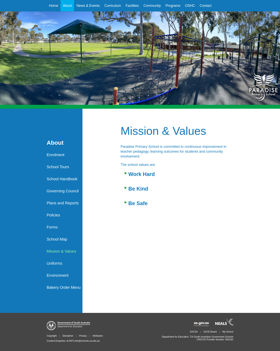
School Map (57, 239)
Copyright (52, 335)
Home (53, 6)
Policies (53, 215)
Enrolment (55, 155)
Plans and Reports (63, 203)
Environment (57, 275)
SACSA (194, 331)
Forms (52, 227)
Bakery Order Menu (64, 287)
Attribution (97, 335)
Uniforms (54, 263)
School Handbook (62, 179)
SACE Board (210, 331)
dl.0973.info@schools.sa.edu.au (83, 341)
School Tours (58, 167)
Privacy (83, 335)
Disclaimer (67, 335)
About (55, 143)
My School (227, 331)
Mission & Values (61, 251)
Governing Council (63, 191)
